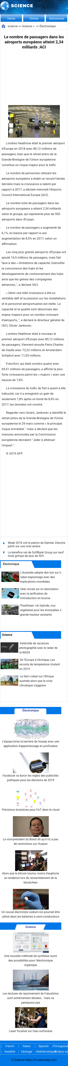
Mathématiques (43, 1051)
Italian (27, 1046)
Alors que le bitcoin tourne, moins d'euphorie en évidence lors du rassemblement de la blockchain (30, 867)
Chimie (33, 18)
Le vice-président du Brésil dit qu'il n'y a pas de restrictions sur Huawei (30, 831)
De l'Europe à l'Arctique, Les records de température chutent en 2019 (39, 664)
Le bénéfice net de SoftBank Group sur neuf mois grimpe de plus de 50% (36, 554)
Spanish (43, 1046)
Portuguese (60, 1046)
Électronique (48, 26)
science (13, 26)
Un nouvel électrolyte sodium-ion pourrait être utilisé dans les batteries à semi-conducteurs (30, 903)
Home (11, 18)
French (9, 1046)
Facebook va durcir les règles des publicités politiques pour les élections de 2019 (31, 767)
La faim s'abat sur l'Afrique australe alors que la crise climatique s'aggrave (36, 681)
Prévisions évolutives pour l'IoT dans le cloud (30, 799)
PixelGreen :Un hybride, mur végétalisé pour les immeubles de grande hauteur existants (41, 610)
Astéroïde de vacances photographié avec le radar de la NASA (38, 648)
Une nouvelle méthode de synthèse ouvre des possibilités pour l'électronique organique (30, 949)
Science (27, 26)
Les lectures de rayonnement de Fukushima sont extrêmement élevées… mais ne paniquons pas (31, 987)
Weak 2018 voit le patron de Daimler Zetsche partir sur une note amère (36, 544)
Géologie (26, 1051)
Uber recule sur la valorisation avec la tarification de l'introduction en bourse (39, 593)
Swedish (9, 1051)
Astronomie (56, 18)
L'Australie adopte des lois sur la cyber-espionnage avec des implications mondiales (41, 577)
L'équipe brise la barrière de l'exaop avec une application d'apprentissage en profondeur (30, 733)
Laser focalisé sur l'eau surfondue (30, 1020)
